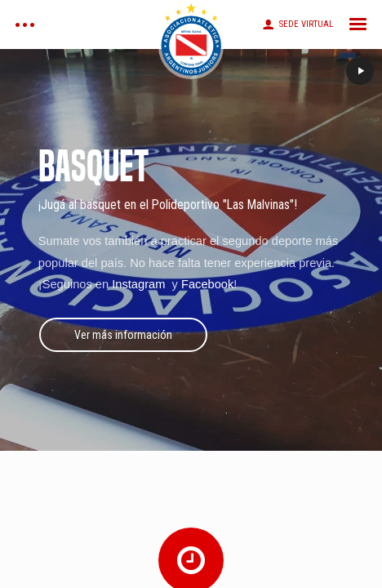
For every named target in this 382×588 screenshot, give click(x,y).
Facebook (207, 284)
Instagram (140, 284)
